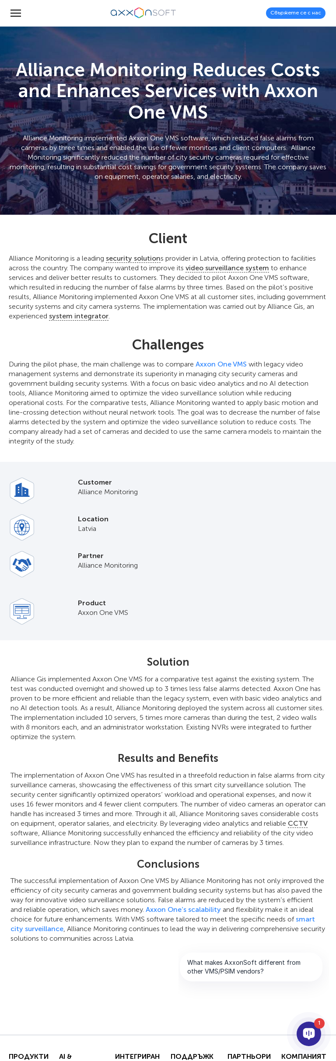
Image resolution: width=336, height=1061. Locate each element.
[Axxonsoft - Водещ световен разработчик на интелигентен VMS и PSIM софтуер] (143, 13)
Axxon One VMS (221, 364)
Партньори (249, 1057)
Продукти (29, 1057)
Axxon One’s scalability (183, 909)
